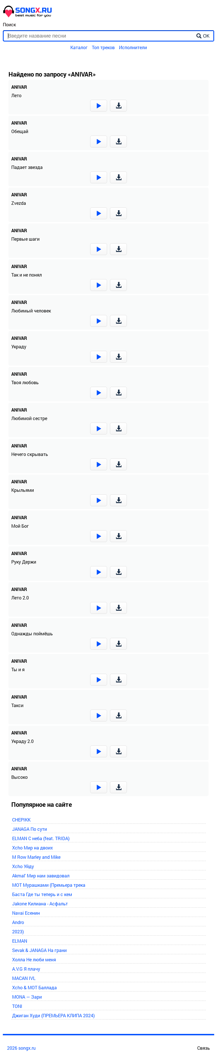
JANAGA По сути (29, 829)
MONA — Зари (27, 997)
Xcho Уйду (23, 866)
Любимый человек (31, 311)
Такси (17, 705)
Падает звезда (27, 167)
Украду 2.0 (22, 741)
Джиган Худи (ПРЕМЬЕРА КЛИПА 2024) (53, 1015)
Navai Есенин (26, 913)
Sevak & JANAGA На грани (39, 950)
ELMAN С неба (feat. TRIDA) (41, 838)
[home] (28, 16)
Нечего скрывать (29, 454)
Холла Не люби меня (34, 959)
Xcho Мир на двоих (32, 848)
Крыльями (22, 490)
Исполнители (133, 47)
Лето (16, 95)
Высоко (19, 777)
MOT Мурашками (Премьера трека (48, 885)
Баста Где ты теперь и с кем (42, 894)
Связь (203, 1048)
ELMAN (19, 941)
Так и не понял (26, 275)
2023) (18, 931)
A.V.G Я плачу (26, 969)
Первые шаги (25, 239)
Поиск (9, 24)
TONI (17, 1006)
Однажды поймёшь (32, 633)
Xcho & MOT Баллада (34, 987)
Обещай (19, 131)
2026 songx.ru (21, 1048)
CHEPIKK (21, 820)
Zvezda (18, 203)
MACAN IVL (24, 978)
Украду (18, 346)
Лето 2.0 (20, 598)
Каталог (79, 47)
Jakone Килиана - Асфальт (40, 904)
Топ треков (103, 47)
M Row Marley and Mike (36, 857)
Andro (18, 922)
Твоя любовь (25, 382)
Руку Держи (23, 562)
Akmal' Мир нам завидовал (41, 876)
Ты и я (18, 669)
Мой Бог (20, 526)
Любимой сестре (29, 418)
